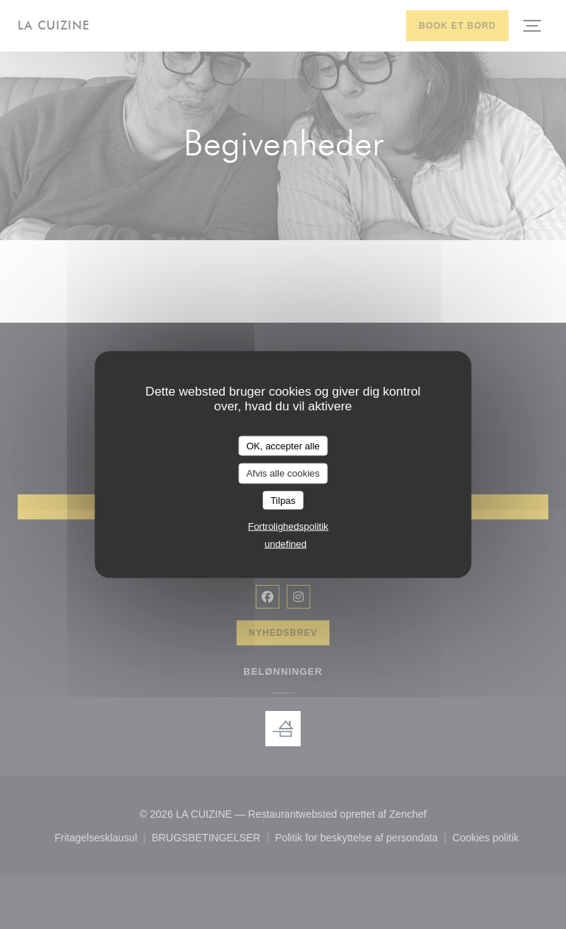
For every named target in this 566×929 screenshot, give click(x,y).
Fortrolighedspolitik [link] (288, 526)
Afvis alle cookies (283, 473)
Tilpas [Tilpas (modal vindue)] (283, 499)
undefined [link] (286, 544)
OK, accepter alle (283, 445)
